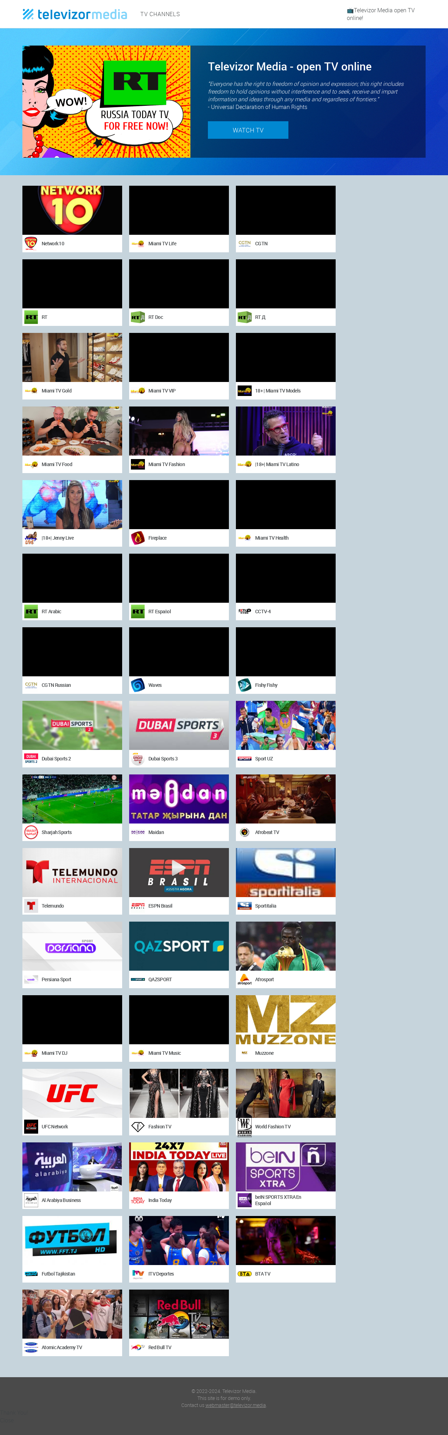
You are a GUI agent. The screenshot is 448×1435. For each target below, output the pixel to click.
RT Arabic (51, 611)
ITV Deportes (161, 1273)
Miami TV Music (164, 1053)
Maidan (156, 832)
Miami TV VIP (162, 390)
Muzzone (264, 1053)
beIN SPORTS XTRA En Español (278, 1200)
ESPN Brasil (160, 905)
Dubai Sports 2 (56, 758)
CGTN (261, 243)
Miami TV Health (272, 537)
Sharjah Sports (56, 832)
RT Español (159, 611)
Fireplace (157, 537)
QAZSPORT (160, 979)
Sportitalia (265, 905)
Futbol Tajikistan (58, 1273)
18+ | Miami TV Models (277, 390)
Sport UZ (264, 758)
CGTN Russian (56, 685)
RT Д (260, 317)
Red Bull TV (159, 1347)
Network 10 (53, 243)
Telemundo (53, 905)
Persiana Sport (56, 979)
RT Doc (155, 317)
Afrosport (264, 979)
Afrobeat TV (267, 832)
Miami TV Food (57, 464)
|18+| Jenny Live (58, 537)
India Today (160, 1200)
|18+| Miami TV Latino (277, 464)
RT (45, 317)
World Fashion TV (272, 1126)
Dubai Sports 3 (162, 758)
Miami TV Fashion (166, 464)
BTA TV (262, 1273)
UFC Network (55, 1126)
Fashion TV (159, 1126)
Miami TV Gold (56, 390)
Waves (155, 685)
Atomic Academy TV (62, 1347)
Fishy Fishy (266, 685)
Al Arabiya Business (61, 1200)
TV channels (160, 14)
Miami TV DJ (54, 1053)
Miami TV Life (162, 243)
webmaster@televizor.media (235, 1405)
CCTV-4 (263, 611)
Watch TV (248, 130)
